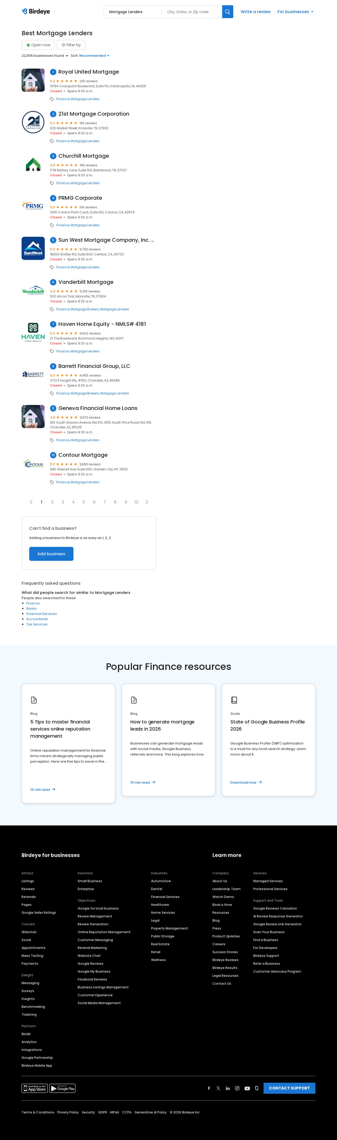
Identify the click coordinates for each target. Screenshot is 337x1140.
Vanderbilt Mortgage (85, 282)
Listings (28, 881)
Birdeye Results (224, 968)
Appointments (34, 948)
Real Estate (160, 944)
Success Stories (225, 952)
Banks (31, 608)
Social (26, 940)
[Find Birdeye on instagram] (237, 1088)
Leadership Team (226, 889)
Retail (155, 952)
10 (136, 502)
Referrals (29, 897)
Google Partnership (37, 1057)
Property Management (169, 928)
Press (216, 928)
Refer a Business (266, 963)
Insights (28, 999)
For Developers (265, 948)
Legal (155, 920)
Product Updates (226, 936)
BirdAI (26, 1034)
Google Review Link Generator (277, 924)
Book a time (222, 904)
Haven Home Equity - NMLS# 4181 (102, 324)
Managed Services (268, 881)
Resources (220, 912)
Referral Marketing (92, 948)
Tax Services (37, 624)
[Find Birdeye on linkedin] (228, 1088)
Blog (216, 920)
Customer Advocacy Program (277, 971)
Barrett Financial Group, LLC (94, 366)
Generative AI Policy (151, 1112)
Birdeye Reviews (225, 960)
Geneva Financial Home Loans (97, 408)
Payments (30, 963)
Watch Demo (223, 897)
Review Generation (93, 924)
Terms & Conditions (38, 1112)
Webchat (29, 932)
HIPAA (114, 1112)
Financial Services (41, 613)
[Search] (227, 11)
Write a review (256, 12)
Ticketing (29, 1014)
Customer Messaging (95, 940)
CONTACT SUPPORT (289, 1088)
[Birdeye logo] (37, 12)
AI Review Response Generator (278, 916)
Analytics (29, 1042)
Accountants (37, 619)
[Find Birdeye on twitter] (218, 1088)
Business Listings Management (103, 987)
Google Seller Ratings (39, 912)
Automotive (161, 881)
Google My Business (94, 971)
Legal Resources (225, 975)
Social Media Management (99, 1003)
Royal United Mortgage (88, 72)
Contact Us (221, 983)
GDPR (102, 1112)
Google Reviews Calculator (275, 908)
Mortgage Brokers (85, 309)
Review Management (95, 916)
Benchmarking (33, 1006)
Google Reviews (90, 963)
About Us (219, 881)
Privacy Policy (68, 1112)
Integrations (32, 1049)
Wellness (158, 960)
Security (88, 1112)
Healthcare (160, 904)
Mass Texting (32, 955)
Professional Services (270, 889)
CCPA (126, 1112)
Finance (62, 99)
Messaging (30, 983)
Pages (27, 904)
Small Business (90, 881)
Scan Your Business (269, 932)
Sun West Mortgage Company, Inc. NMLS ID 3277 (107, 240)
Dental (156, 889)
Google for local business (98, 908)
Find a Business (265, 940)
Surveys (28, 991)
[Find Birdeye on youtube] (247, 1088)
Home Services (163, 912)
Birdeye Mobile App (37, 1065)
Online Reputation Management (104, 932)
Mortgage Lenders (85, 99)
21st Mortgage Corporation (93, 114)
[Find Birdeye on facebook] (209, 1088)
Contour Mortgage (83, 455)
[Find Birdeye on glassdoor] (256, 1088)
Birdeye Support (266, 955)
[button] (147, 502)
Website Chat (89, 955)
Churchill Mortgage (83, 156)
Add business (51, 554)
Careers (218, 944)
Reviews (28, 889)
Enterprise (86, 889)
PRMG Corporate (80, 198)
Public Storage (162, 936)
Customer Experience (95, 995)
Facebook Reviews (92, 979)
